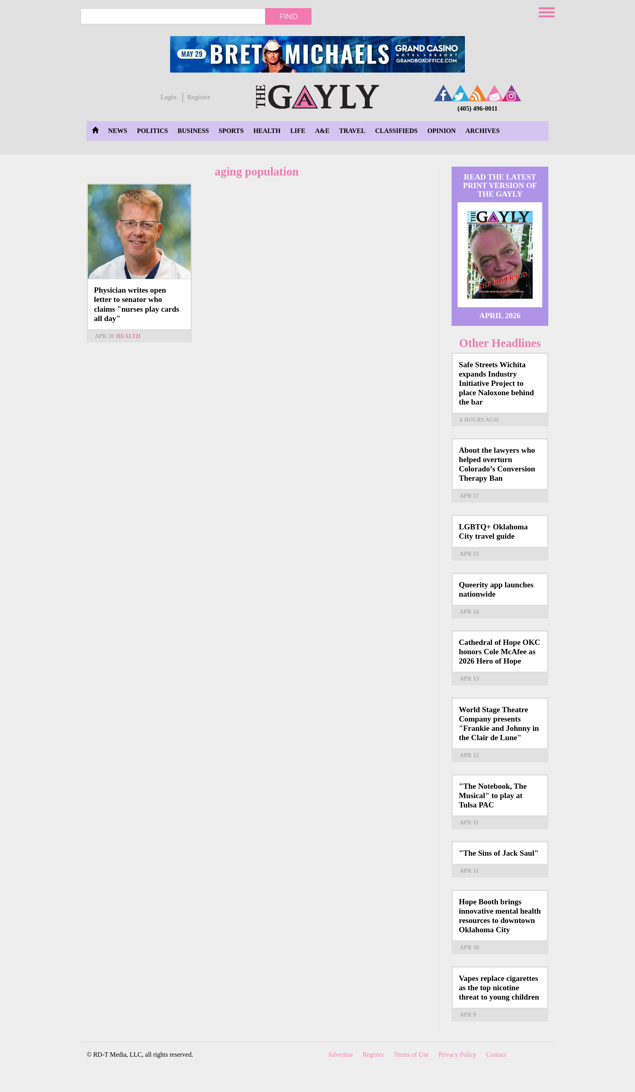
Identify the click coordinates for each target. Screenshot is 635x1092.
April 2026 (500, 315)
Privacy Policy (458, 1054)
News (117, 130)
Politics (152, 130)
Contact (496, 1054)
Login (168, 97)
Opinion (441, 130)
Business (193, 130)
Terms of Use (411, 1054)
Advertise (340, 1054)
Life (297, 130)
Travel (352, 130)
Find (288, 16)
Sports (231, 130)
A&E (322, 130)
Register (198, 97)
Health (267, 130)
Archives (482, 130)
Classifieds (396, 130)
